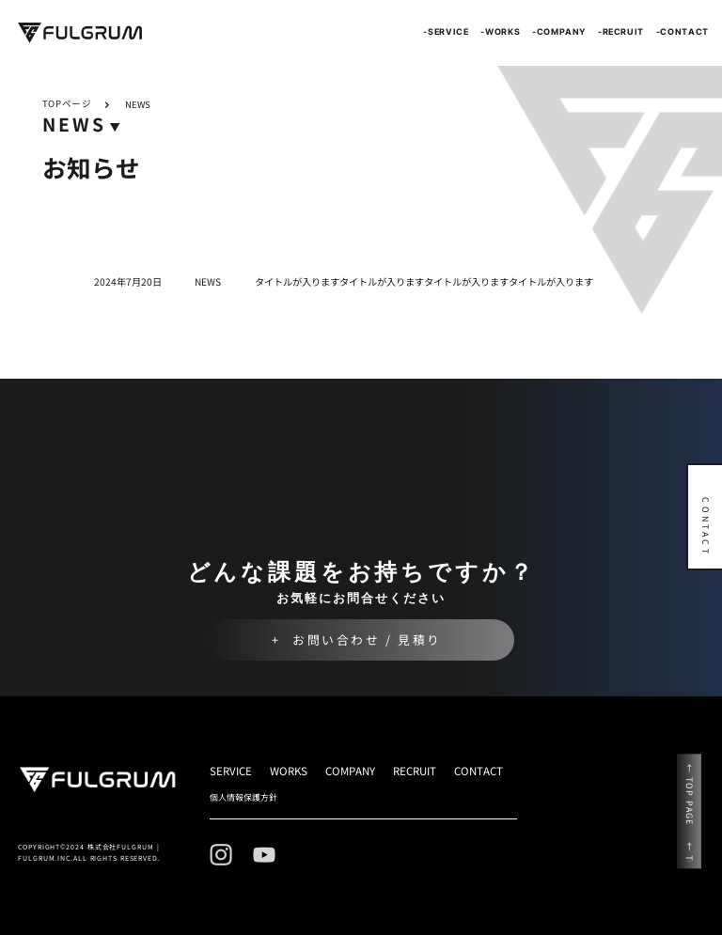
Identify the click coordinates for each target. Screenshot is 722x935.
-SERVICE (445, 31)
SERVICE (231, 770)
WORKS (288, 770)
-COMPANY (559, 31)
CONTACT (478, 770)
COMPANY (350, 770)
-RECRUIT (621, 31)
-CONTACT (682, 31)
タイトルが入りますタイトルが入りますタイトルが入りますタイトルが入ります (424, 281)
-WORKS (500, 31)
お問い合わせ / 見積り (367, 639)
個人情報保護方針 (243, 797)
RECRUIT (414, 770)
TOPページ (67, 104)
